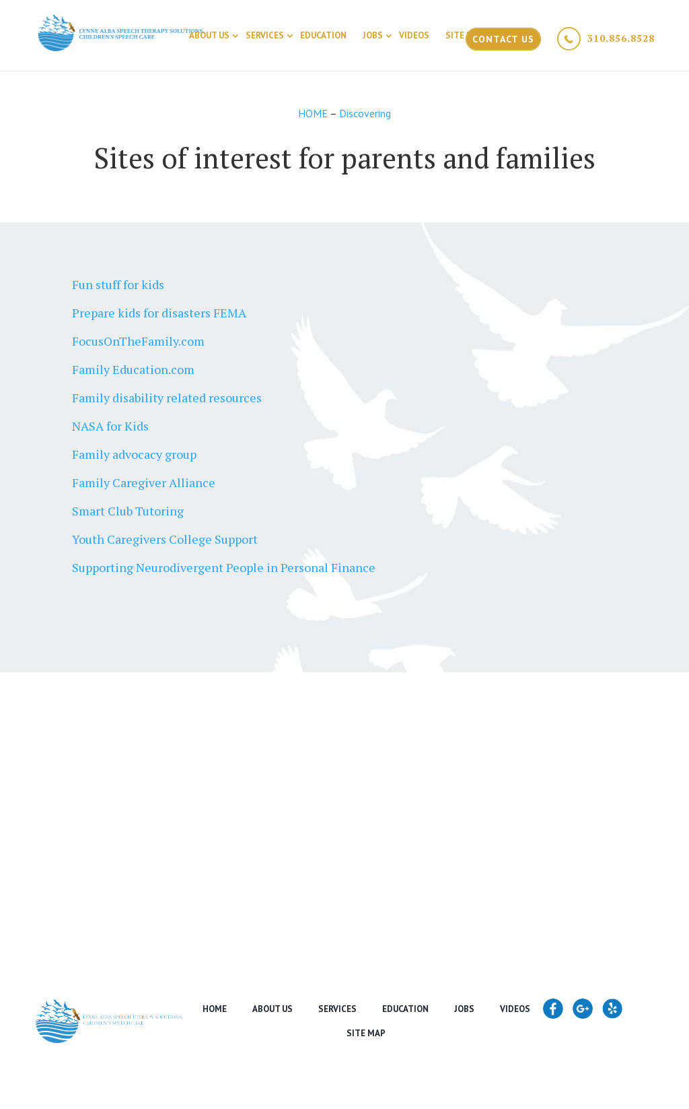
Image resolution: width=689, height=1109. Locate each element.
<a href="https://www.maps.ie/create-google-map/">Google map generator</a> (344, 802)
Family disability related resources (167, 397)
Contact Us (503, 39)
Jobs (373, 35)
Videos (414, 35)
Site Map (464, 35)
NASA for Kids (110, 426)
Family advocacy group (134, 454)
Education (323, 35)
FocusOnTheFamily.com (138, 341)
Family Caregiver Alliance (143, 482)
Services (265, 35)
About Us (209, 35)
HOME (314, 113)
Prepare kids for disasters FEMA (159, 313)
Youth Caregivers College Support (165, 539)
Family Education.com (133, 369)
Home (215, 1009)
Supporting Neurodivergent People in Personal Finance (223, 567)
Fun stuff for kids (118, 284)
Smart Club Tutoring (128, 511)
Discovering (365, 113)
